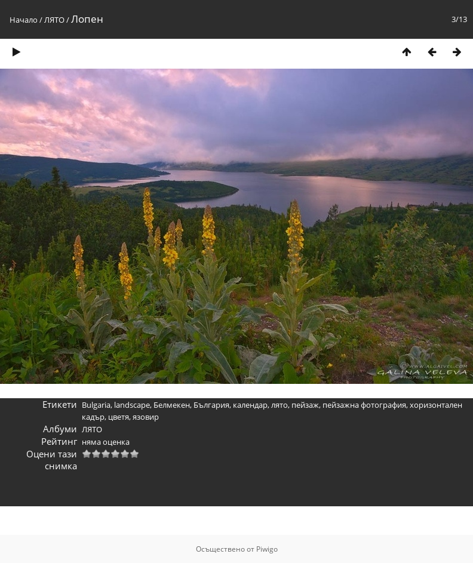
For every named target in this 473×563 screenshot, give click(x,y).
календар (250, 404)
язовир (146, 416)
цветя (118, 416)
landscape (132, 404)
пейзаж (305, 404)
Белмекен (171, 404)
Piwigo (267, 549)
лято (279, 404)
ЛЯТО (54, 19)
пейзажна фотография (364, 404)
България (211, 404)
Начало (24, 19)
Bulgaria (96, 404)
